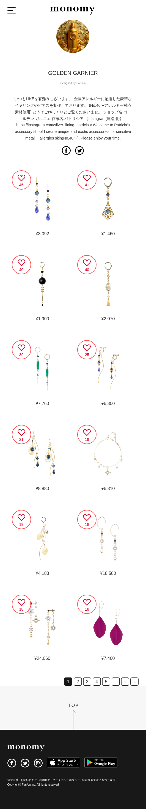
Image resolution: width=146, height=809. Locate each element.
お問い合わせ (29, 779)
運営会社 (12, 779)
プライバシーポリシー (66, 779)
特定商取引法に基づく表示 (98, 779)
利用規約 (44, 779)
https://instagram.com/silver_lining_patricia (52, 125)
